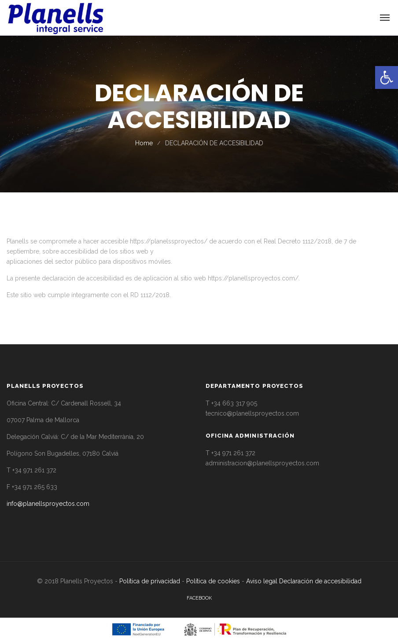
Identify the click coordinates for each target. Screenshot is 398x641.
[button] (386, 77)
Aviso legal (261, 581)
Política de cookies (213, 581)
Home (144, 143)
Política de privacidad (149, 581)
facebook (199, 598)
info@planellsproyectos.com (48, 503)
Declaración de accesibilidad (320, 581)
